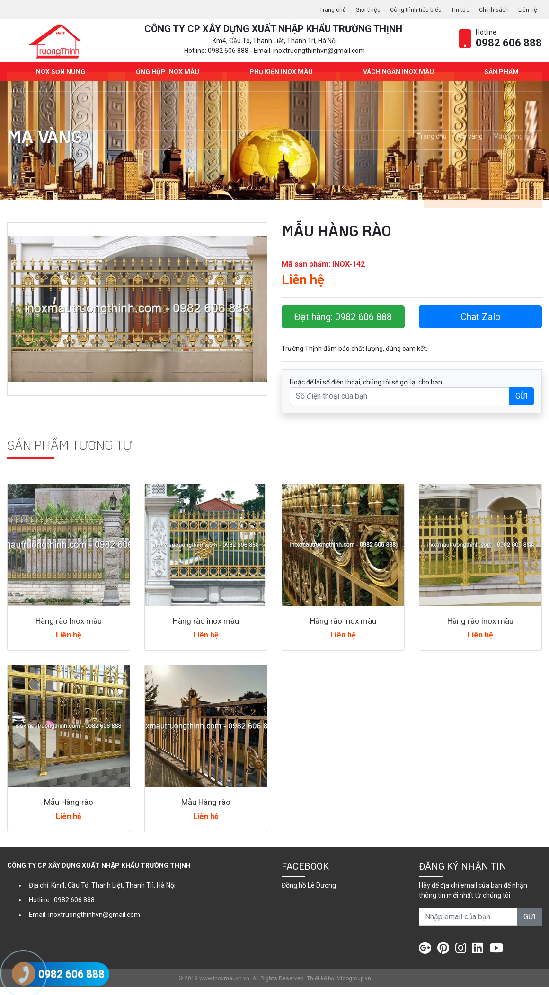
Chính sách (490, 9)
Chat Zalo (480, 324)
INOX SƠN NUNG (57, 79)
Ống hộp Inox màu (165, 79)
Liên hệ (526, 9)
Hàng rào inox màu (206, 628)
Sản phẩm (499, 79)
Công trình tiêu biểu (405, 9)
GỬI (521, 403)
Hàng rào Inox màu (69, 628)
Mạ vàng (470, 144)
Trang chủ (316, 9)
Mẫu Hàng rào (69, 810)
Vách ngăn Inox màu (396, 79)
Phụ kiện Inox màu (279, 79)
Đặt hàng (343, 324)
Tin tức (454, 9)
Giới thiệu (354, 9)
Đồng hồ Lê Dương (309, 893)
